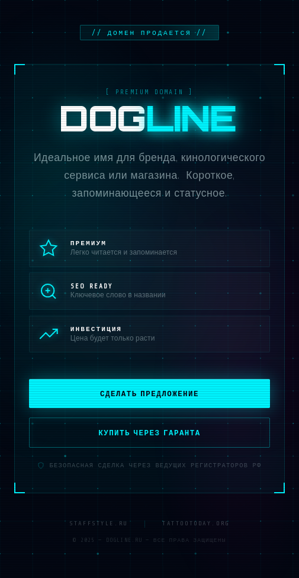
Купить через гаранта (149, 431)
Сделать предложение (149, 392)
